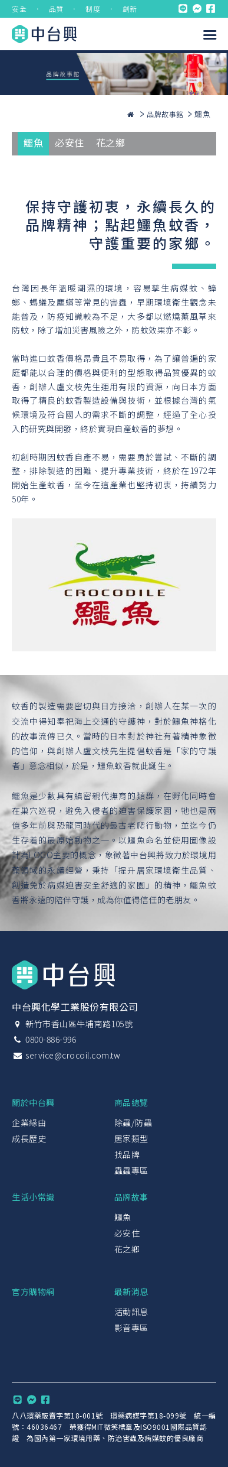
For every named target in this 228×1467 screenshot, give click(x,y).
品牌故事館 (165, 114)
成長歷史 (29, 1138)
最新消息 (131, 1291)
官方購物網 (33, 1291)
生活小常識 (33, 1197)
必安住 (69, 142)
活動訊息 (131, 1311)
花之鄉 (110, 142)
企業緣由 (29, 1122)
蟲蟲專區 (131, 1170)
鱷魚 (33, 142)
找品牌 (127, 1154)
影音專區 (131, 1327)
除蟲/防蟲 (133, 1122)
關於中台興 (33, 1102)
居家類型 (131, 1138)
